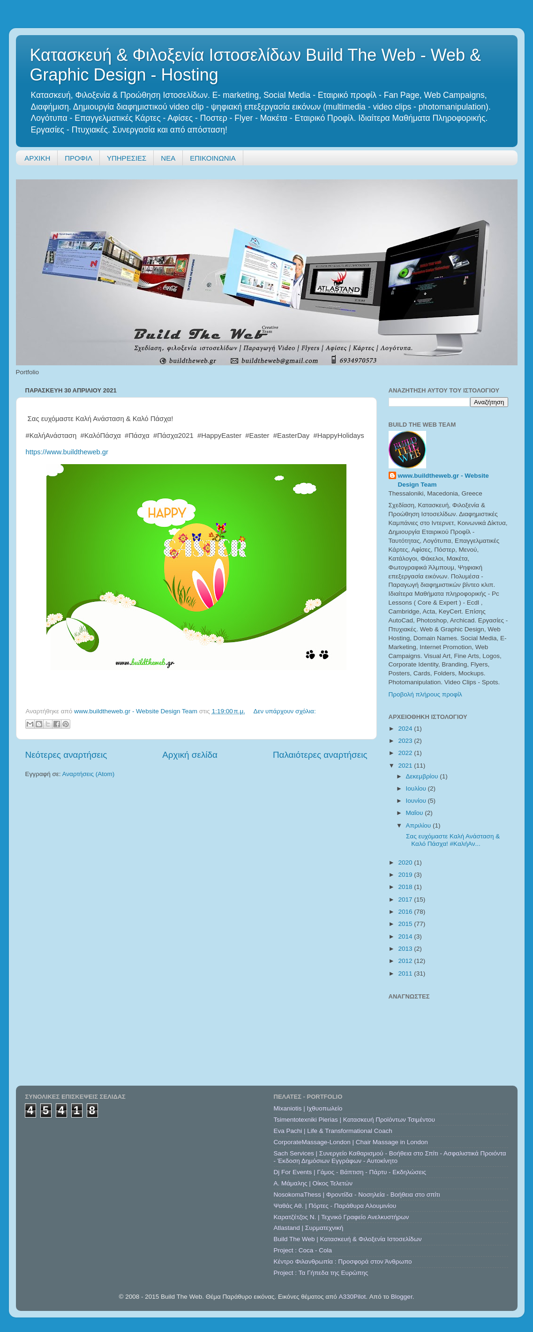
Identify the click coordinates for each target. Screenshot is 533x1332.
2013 (406, 948)
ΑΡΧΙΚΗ (37, 158)
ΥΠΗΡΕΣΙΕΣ (126, 158)
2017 (406, 899)
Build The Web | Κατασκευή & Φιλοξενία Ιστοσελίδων (348, 1239)
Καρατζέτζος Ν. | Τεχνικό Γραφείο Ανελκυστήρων (341, 1217)
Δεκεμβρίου (423, 776)
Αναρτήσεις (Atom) (88, 773)
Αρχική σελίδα (190, 755)
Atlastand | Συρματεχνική (309, 1227)
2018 (406, 886)
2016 (406, 911)
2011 (406, 973)
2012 (406, 960)
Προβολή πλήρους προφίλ (425, 694)
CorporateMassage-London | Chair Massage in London (351, 1142)
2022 (406, 752)
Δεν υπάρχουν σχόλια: (284, 711)
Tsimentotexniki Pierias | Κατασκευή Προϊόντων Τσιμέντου (354, 1119)
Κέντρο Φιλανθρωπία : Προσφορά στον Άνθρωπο (343, 1261)
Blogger (402, 1296)
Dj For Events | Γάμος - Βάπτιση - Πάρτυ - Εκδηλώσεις (350, 1172)
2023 (406, 740)
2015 (406, 923)
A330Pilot (352, 1296)
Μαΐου (415, 812)
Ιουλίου (417, 788)
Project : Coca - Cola (303, 1250)
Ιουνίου (417, 800)
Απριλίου (419, 825)
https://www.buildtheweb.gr (67, 452)
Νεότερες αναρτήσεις (66, 755)
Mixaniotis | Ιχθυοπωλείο (308, 1108)
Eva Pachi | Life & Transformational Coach (333, 1130)
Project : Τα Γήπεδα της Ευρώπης (321, 1272)
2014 (406, 936)
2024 (406, 728)
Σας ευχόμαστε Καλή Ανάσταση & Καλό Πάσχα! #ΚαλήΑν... (452, 840)
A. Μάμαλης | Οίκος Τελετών (313, 1183)
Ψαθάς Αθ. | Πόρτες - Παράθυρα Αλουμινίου (335, 1205)
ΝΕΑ (168, 158)
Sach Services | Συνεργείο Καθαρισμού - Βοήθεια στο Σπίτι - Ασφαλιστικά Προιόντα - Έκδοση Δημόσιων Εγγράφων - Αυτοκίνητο (390, 1157)
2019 (406, 874)
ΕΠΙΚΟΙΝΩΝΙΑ (212, 158)
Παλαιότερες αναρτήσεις (320, 755)
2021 (406, 765)
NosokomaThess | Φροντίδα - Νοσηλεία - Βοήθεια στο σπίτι (357, 1194)
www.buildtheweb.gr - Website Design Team (443, 480)
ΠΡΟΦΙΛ (78, 158)
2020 (406, 862)
